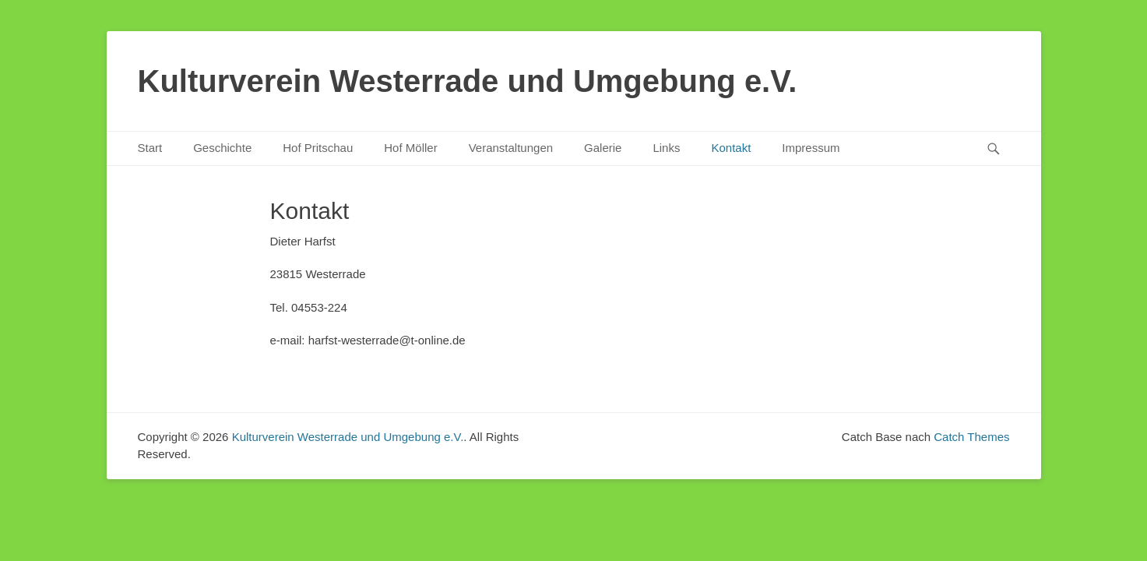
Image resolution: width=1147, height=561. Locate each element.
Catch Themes (971, 436)
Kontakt (731, 147)
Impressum (810, 147)
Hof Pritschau (318, 147)
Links (666, 147)
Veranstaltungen (511, 147)
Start (150, 147)
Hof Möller (410, 147)
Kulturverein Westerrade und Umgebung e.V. (467, 81)
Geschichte (222, 147)
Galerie (602, 147)
